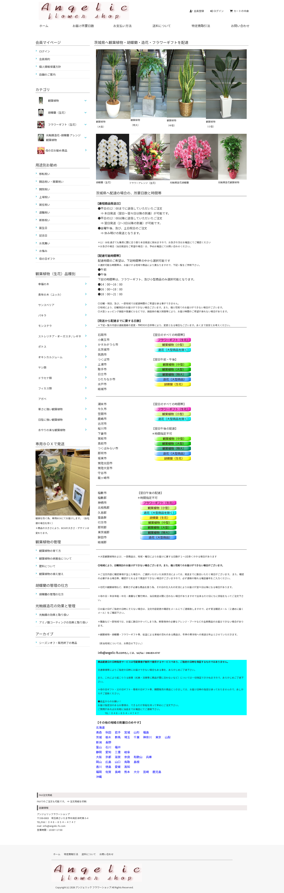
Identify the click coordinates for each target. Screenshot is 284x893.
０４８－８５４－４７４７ (62, 822)
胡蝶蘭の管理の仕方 (51, 594)
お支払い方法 (122, 25)
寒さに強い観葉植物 (50, 409)
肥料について (47, 566)
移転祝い (44, 174)
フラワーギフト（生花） (63, 124)
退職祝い (44, 212)
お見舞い (44, 243)
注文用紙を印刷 (78, 801)
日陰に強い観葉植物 (50, 419)
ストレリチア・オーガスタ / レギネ (59, 336)
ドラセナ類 (45, 378)
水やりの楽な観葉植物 (51, 430)
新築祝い (44, 220)
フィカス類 (45, 388)
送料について (162, 25)
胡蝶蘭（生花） (57, 112)
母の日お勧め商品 (52, 150)
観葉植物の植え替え (51, 574)
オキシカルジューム (50, 357)
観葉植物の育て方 (50, 551)
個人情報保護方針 (50, 67)
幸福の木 (43, 284)
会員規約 (44, 59)
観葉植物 (53, 100)
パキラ (42, 315)
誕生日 (43, 228)
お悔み (43, 251)
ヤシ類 (42, 367)
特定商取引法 (201, 25)
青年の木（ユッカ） (50, 294)
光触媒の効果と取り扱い (54, 615)
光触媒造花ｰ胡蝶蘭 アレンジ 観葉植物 (63, 137)
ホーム (43, 25)
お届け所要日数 (83, 25)
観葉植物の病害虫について (55, 558)
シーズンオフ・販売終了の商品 (58, 643)
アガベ (42, 399)
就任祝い (44, 204)
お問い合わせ (240, 25)
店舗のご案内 (47, 74)
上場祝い (44, 197)
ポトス (42, 346)
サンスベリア (46, 305)
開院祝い (44, 189)
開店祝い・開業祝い (51, 181)
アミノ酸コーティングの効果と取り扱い (63, 622)
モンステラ (45, 326)
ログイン (44, 51)
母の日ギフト (47, 259)
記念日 (43, 235)
